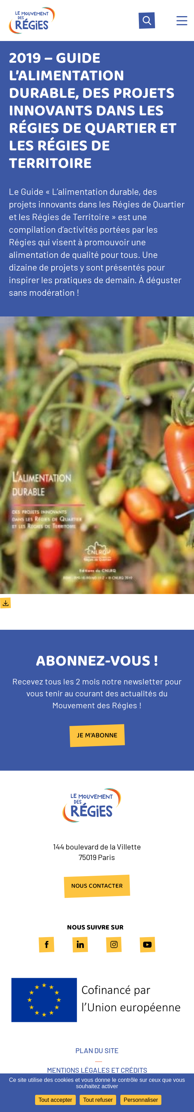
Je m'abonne (97, 735)
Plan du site (97, 1050)
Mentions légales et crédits (97, 1070)
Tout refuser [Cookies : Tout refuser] (98, 1100)
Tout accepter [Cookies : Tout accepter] (55, 1100)
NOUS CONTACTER (97, 886)
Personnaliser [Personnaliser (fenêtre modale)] (141, 1100)
